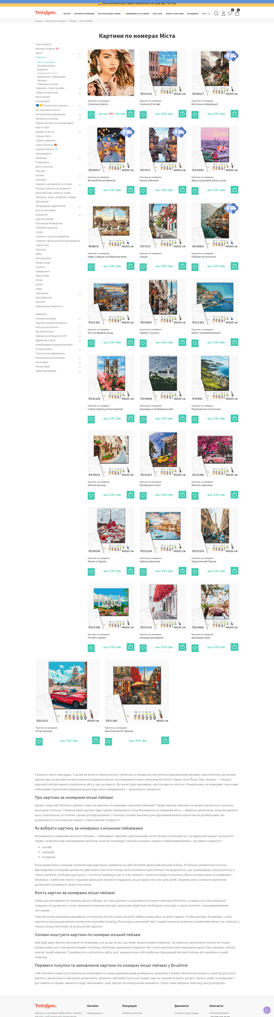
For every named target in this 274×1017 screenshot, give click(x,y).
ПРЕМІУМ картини (46, 227)
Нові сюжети (43, 44)
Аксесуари (42, 362)
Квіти (39, 53)
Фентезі (40, 302)
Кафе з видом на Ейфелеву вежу (107, 250)
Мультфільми (44, 297)
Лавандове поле (47, 73)
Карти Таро (42, 127)
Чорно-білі (42, 245)
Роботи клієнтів (132, 991)
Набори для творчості (49, 306)
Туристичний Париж (204, 545)
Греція (150, 250)
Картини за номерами (55, 21)
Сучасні (40, 267)
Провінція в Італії (150, 471)
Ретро (39, 280)
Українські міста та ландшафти (54, 123)
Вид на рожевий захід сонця (209, 176)
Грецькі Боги (43, 136)
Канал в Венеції (150, 176)
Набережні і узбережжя (51, 76)
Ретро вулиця (46, 710)
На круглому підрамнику (51, 114)
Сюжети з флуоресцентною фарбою (58, 240)
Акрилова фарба (46, 370)
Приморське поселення (206, 397)
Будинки (42, 69)
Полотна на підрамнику (50, 353)
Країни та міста (45, 131)
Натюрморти (43, 153)
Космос (40, 175)
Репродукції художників (50, 206)
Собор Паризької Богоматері (105, 397)
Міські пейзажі (86, 21)
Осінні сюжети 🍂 (46, 144)
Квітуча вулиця (99, 471)
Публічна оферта (185, 1007)
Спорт (39, 232)
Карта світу (42, 275)
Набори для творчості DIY (51, 336)
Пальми (41, 80)
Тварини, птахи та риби (50, 88)
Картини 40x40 (44, 219)
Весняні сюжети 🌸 (47, 48)
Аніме (39, 284)
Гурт (124, 996)
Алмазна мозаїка (46, 318)
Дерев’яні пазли (45, 340)
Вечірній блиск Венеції (102, 176)
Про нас (179, 1002)
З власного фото (99, 102)
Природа (41, 158)
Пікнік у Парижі (99, 545)
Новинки (41, 314)
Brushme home (45, 331)
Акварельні (43, 271)
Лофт (39, 288)
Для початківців (45, 210)
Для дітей (42, 214)
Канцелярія (43, 366)
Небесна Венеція (150, 545)
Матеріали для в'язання (50, 357)
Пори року (42, 293)
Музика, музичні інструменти (53, 188)
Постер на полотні (47, 327)
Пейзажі (73, 21)
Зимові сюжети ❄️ (47, 149)
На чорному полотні (48, 110)
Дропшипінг (129, 1002)
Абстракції (42, 201)
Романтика (42, 162)
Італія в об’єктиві (150, 102)
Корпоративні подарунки (137, 1007)
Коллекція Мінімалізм (49, 223)
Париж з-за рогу (150, 324)
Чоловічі (41, 179)
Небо (39, 254)
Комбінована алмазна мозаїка (54, 344)
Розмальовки (44, 349)
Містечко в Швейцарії (205, 102)
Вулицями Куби (202, 619)
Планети (41, 249)
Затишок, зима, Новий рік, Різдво (56, 197)
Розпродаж (43, 101)
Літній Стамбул (99, 619)
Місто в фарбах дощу (100, 324)
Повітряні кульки (47, 84)
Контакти (180, 996)
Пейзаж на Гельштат (204, 250)
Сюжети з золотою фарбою (52, 236)
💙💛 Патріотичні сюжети (52, 105)
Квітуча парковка (202, 471)
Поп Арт (40, 171)
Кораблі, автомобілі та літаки (54, 184)
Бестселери (43, 96)
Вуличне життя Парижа (119, 710)
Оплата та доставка (187, 991)
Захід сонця (43, 262)
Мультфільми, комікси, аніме (53, 192)
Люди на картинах (47, 92)
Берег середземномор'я (206, 324)
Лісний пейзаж (46, 65)
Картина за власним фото (51, 322)
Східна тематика (46, 140)
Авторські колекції (47, 118)
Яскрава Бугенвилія (152, 619)
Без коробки (43, 258)
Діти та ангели (44, 166)
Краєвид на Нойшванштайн (156, 397)
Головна (38, 21)
